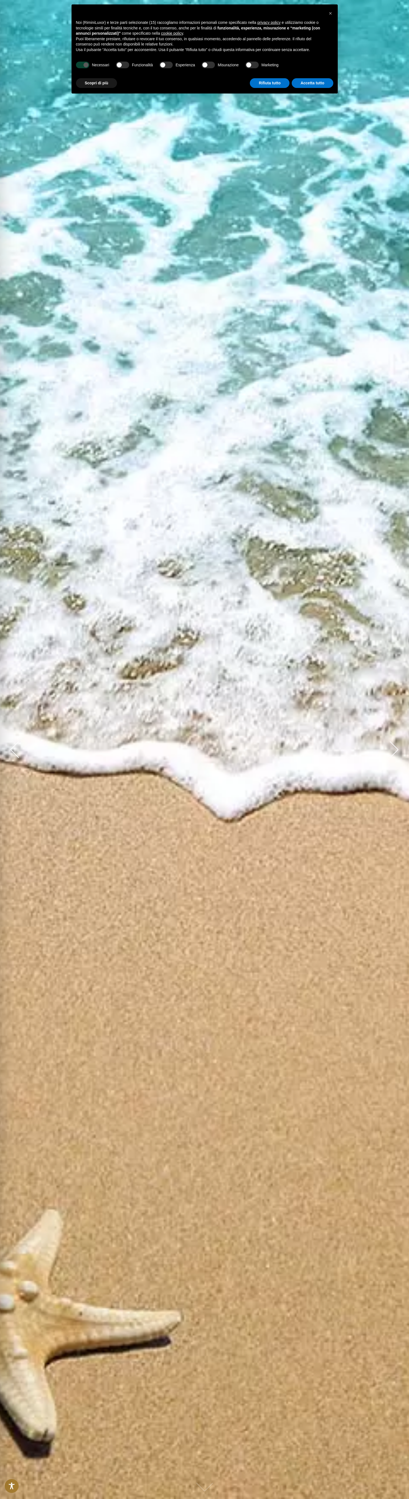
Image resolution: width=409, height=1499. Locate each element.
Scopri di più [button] (96, 83)
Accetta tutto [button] (312, 83)
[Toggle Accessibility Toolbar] (11, 1485)
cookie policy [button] (172, 33)
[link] (39, 50)
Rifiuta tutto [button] (270, 83)
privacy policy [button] (269, 22)
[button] (354, 51)
